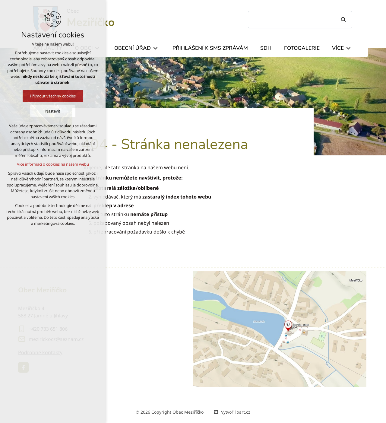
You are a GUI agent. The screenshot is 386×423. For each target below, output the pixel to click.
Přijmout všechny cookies (47, 96)
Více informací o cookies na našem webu (47, 164)
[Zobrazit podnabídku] (155, 48)
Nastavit (46, 111)
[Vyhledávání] (344, 19)
